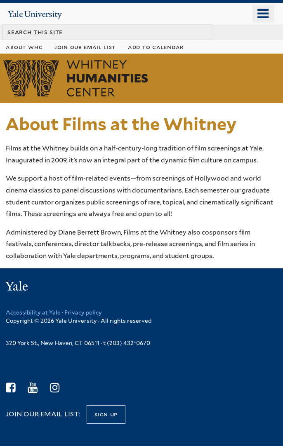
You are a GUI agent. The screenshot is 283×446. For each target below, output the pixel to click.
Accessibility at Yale (33, 312)
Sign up (106, 414)
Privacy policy (83, 312)
